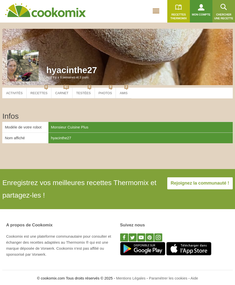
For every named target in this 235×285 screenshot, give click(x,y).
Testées (83, 91)
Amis (124, 91)
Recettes (39, 91)
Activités (14, 93)
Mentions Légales (131, 278)
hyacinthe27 (71, 70)
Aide (194, 278)
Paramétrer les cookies (168, 278)
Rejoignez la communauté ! (200, 183)
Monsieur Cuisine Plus (69, 127)
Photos (106, 91)
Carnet (62, 91)
